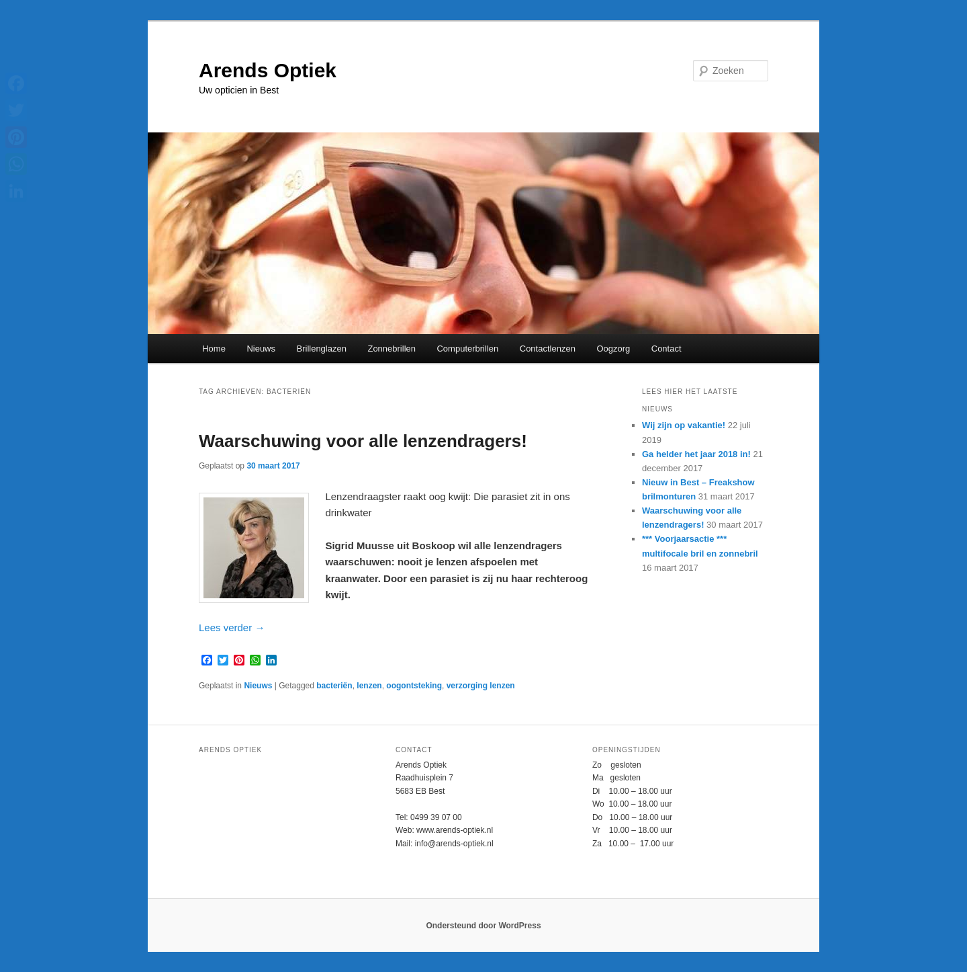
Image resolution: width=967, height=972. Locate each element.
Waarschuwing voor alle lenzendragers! (363, 441)
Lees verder (232, 627)
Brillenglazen (322, 348)
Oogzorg (613, 348)
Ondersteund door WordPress (483, 925)
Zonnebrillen (391, 348)
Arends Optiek (267, 70)
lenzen (369, 685)
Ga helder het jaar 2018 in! (696, 454)
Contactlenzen (547, 348)
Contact (666, 348)
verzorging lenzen (481, 685)
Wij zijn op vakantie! (683, 425)
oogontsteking (414, 685)
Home (214, 348)
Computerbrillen (467, 348)
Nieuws (260, 348)
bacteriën (334, 685)
